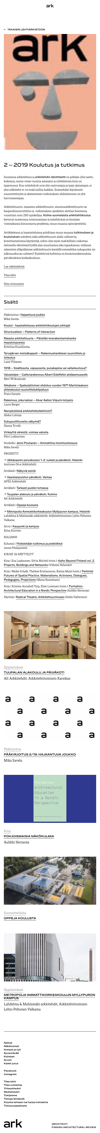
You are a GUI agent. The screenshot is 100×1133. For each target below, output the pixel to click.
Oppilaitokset (13, 667)
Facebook (10, 1071)
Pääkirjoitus (12, 749)
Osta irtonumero (14, 284)
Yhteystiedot (12, 1088)
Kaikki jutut (11, 1064)
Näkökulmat (11, 1046)
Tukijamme (10, 1095)
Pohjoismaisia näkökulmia (29, 836)
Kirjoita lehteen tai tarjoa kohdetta (26, 1102)
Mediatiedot (12, 1092)
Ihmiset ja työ (12, 1050)
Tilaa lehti (10, 275)
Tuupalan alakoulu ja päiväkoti (34, 672)
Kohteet (9, 1057)
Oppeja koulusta (20, 918)
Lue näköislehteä (14, 266)
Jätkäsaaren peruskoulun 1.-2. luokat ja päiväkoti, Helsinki (45, 460)
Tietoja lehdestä (14, 1099)
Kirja (7, 831)
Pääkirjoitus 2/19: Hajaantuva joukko (40, 754)
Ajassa (8, 1043)
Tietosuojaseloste (15, 1106)
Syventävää (11, 1053)
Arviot (8, 1060)
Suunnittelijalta (15, 913)
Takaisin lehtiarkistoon (26, 30)
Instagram (10, 1074)
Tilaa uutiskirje (13, 1085)
